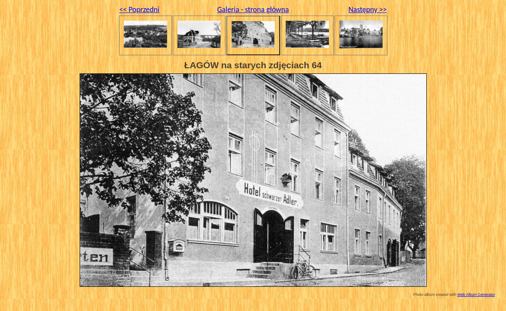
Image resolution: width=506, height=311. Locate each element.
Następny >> (367, 9)
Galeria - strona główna (253, 9)
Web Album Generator (476, 294)
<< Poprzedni (139, 9)
